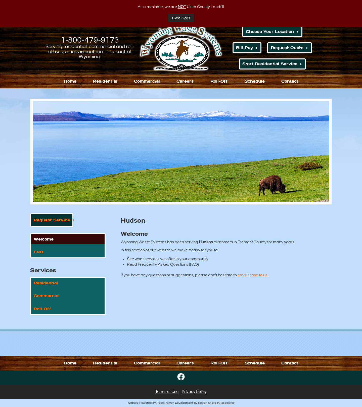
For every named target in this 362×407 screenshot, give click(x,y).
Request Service (52, 220)
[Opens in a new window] (181, 382)
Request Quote (287, 47)
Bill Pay (244, 47)
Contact (289, 81)
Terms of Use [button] (166, 392)
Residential (105, 81)
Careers (185, 81)
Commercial (147, 81)
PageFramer (165, 402)
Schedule (255, 81)
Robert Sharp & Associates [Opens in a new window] (216, 402)
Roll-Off (219, 81)
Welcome (44, 239)
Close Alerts (181, 18)
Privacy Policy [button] (194, 392)
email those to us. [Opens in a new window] (253, 275)
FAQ (38, 252)
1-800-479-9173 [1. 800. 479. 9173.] (90, 40)
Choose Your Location (270, 31)
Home (70, 81)
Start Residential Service (269, 63)
